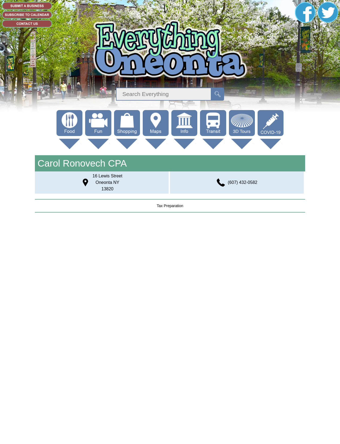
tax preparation (170, 206)
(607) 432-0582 (242, 182)
